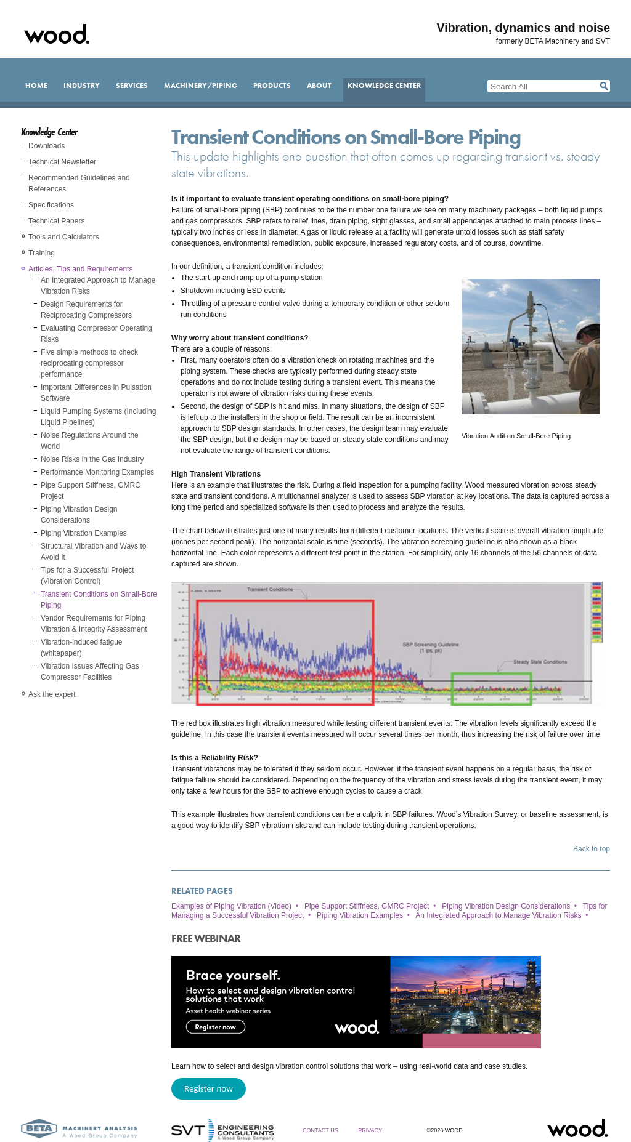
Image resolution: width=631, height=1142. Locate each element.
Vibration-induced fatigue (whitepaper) (82, 647)
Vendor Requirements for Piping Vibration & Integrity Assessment (94, 623)
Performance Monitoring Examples (97, 472)
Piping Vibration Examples (84, 533)
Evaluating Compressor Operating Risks (96, 334)
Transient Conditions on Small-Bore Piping (99, 599)
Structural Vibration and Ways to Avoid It (93, 551)
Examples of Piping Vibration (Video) (231, 906)
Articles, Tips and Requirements (80, 269)
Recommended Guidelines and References (79, 183)
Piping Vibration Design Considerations (79, 515)
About (319, 85)
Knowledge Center (384, 85)
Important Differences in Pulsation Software (96, 393)
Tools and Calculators (63, 237)
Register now (208, 1088)
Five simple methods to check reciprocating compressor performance (89, 363)
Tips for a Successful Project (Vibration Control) (87, 575)
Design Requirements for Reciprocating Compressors (86, 310)
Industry (81, 85)
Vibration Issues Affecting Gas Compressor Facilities (90, 672)
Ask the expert (52, 694)
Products (272, 85)
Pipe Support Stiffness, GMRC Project (90, 491)
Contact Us (320, 1130)
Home (36, 85)
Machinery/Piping (200, 85)
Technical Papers (56, 221)
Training (41, 253)
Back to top (591, 849)
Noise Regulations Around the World (90, 441)
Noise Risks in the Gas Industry (92, 459)
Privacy (370, 1130)
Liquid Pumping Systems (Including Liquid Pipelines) (98, 417)
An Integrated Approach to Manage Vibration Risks (98, 286)
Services (132, 85)
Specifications (51, 205)
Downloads (46, 146)
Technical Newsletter (62, 162)
